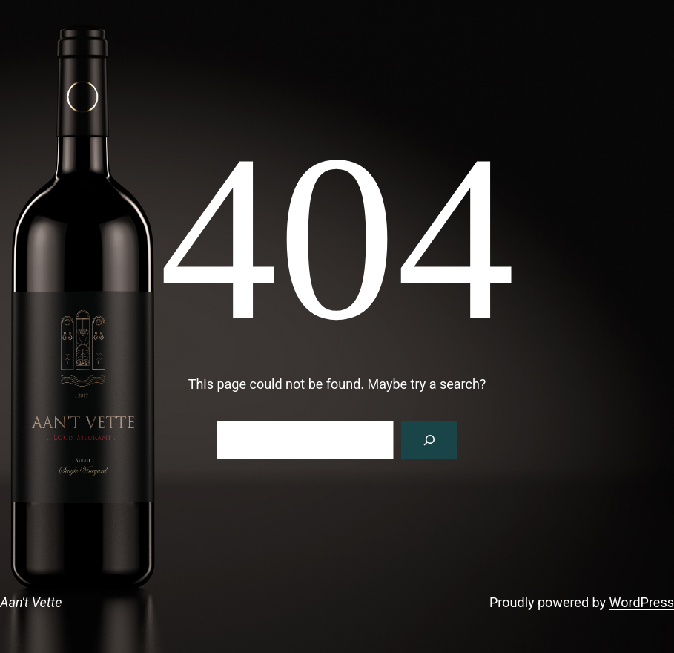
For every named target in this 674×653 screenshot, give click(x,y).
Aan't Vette (31, 602)
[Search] (429, 440)
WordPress (641, 602)
